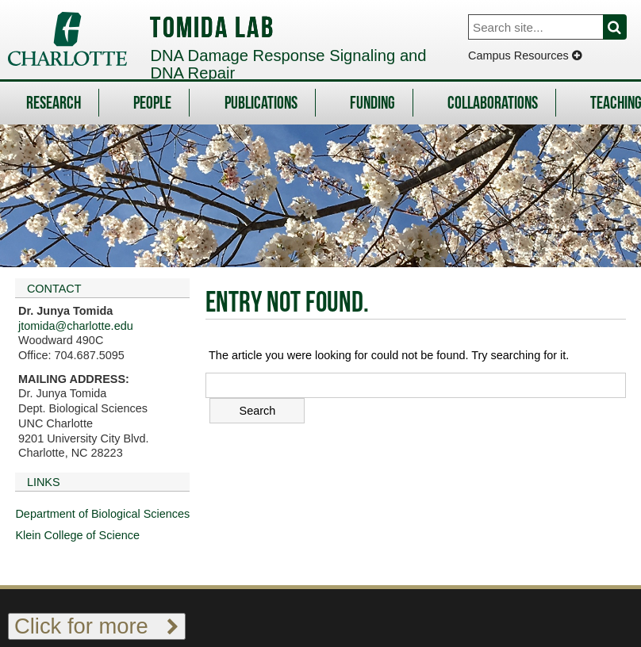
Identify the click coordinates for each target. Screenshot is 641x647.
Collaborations (492, 104)
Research (53, 104)
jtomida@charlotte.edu (75, 326)
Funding (372, 104)
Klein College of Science (77, 535)
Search (624, 27)
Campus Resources (525, 55)
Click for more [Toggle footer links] (96, 626)
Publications (261, 104)
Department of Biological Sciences (102, 513)
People (152, 104)
